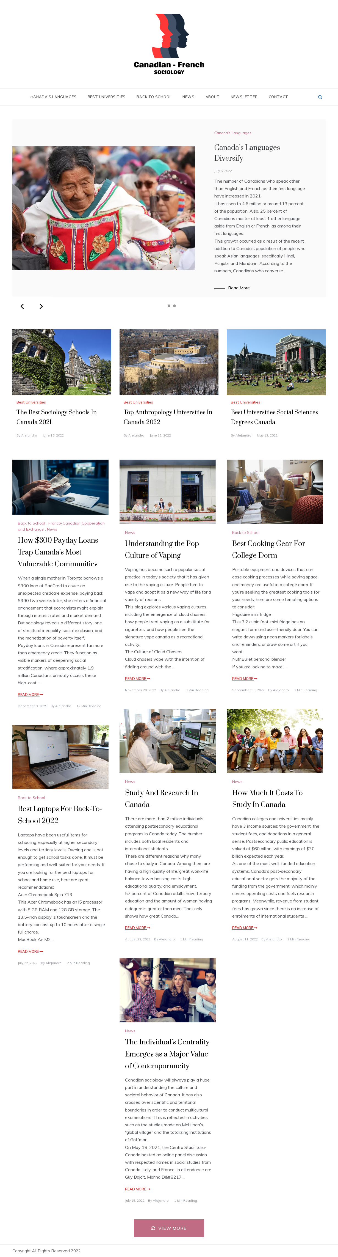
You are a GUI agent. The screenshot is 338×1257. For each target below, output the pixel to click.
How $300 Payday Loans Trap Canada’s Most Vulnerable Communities (58, 552)
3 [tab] (174, 305)
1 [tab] (163, 305)
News (188, 97)
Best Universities (107, 97)
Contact (279, 97)
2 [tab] (169, 305)
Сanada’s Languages (54, 97)
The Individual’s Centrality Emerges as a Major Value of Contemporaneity (167, 1054)
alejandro (29, 435)
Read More (239, 287)
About (213, 97)
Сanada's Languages (232, 132)
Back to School (154, 97)
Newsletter (244, 97)
